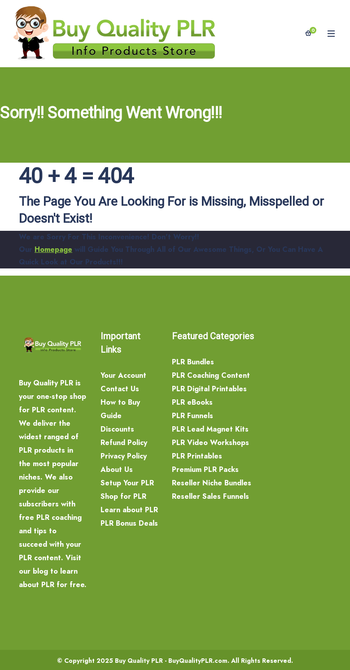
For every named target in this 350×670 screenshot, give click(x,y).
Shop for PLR (123, 496)
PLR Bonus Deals (129, 523)
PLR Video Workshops (210, 442)
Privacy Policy (124, 456)
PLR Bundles (193, 362)
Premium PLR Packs (205, 469)
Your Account (123, 375)
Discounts (117, 429)
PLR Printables (197, 456)
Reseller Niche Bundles (211, 483)
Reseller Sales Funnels (210, 496)
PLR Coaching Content (211, 375)
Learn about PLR (129, 510)
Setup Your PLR (127, 483)
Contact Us (120, 389)
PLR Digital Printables (209, 389)
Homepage (53, 249)
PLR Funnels (192, 416)
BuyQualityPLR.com (198, 660)
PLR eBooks (192, 402)
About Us (117, 469)
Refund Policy (124, 442)
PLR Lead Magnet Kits (210, 429)
